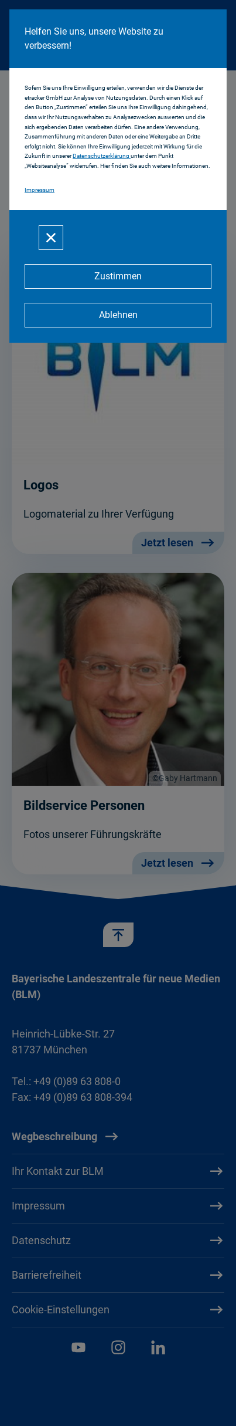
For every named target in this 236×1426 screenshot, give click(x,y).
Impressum (39, 190)
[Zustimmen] (118, 276)
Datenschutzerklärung (102, 156)
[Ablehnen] (118, 315)
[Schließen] (51, 237)
